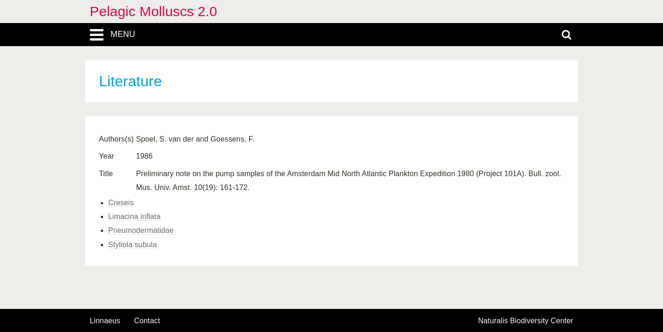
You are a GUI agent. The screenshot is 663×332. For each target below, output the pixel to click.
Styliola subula (132, 245)
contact (147, 321)
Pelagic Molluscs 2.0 (153, 11)
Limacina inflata (134, 216)
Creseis (121, 203)
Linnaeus (105, 321)
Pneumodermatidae (141, 230)
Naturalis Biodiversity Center (526, 321)
